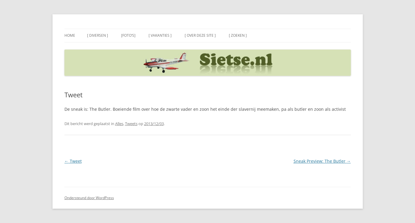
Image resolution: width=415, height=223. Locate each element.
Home (69, 35)
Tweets (131, 123)
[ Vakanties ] (160, 35)
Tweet (73, 161)
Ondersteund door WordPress (89, 197)
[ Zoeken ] (238, 35)
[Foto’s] (128, 35)
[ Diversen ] (97, 35)
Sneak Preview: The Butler (322, 161)
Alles (119, 123)
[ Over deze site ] (200, 35)
